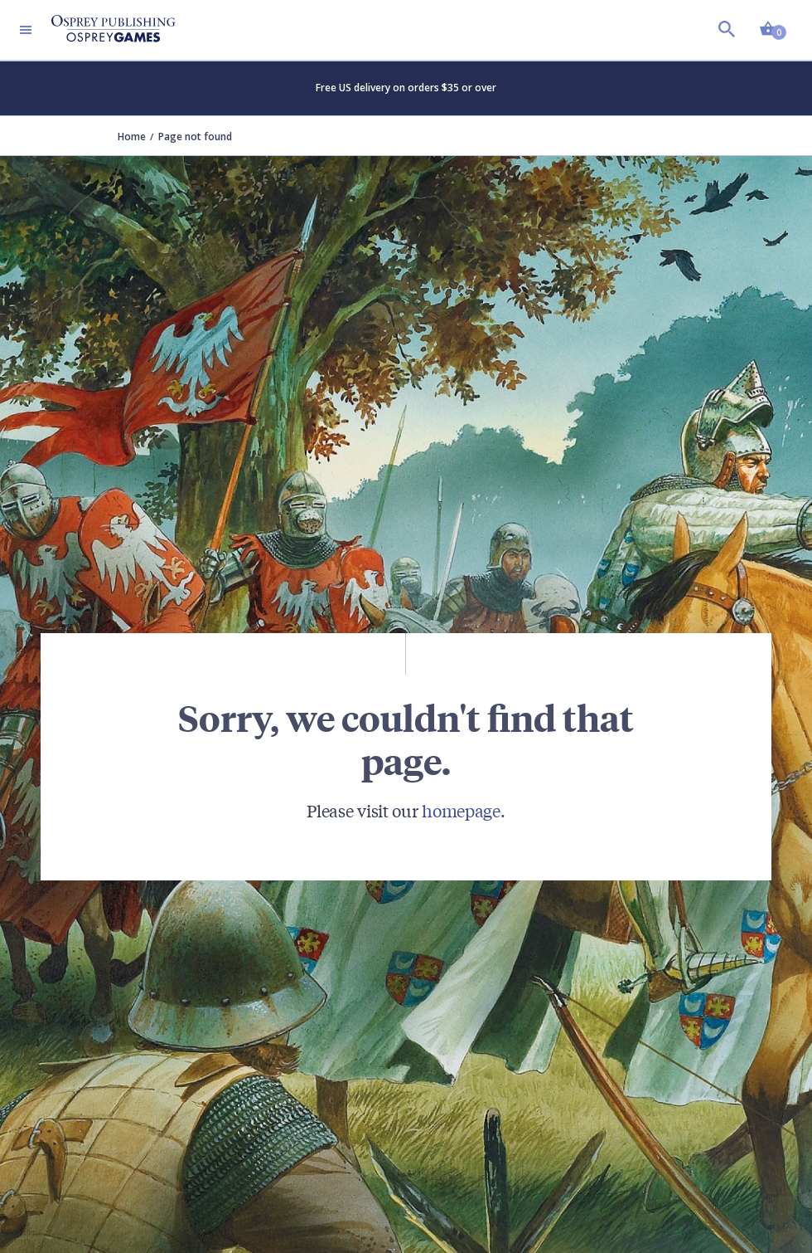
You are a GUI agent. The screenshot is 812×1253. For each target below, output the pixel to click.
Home (132, 136)
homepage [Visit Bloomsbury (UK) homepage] (461, 810)
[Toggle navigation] (25, 30)
